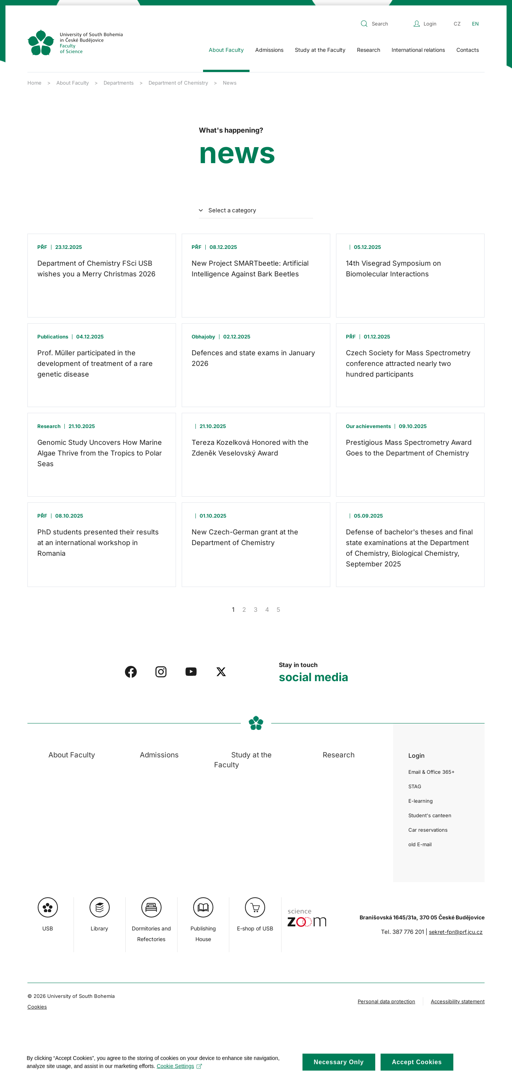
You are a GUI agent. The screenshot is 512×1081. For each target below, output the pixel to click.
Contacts (467, 50)
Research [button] (368, 50)
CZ (457, 24)
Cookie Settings (179, 1072)
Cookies (37, 1007)
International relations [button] (418, 50)
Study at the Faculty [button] (320, 50)
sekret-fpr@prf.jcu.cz (456, 932)
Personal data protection (386, 1001)
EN (475, 24)
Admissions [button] (269, 50)
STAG (414, 786)
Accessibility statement (458, 1001)
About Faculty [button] (226, 50)
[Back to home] (75, 42)
